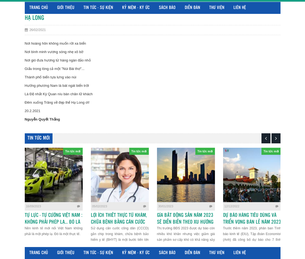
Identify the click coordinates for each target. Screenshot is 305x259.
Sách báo (167, 8)
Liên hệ (239, 8)
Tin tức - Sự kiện (98, 8)
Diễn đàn (192, 8)
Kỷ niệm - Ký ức (136, 8)
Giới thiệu (65, 8)
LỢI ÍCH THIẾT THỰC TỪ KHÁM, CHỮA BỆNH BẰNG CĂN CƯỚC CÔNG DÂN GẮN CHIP (119, 222)
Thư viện (216, 8)
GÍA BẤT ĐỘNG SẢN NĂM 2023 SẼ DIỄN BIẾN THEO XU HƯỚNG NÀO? (185, 222)
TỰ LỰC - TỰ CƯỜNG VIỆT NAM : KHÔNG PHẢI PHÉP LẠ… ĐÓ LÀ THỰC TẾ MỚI (53, 222)
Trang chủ (38, 8)
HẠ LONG (34, 18)
